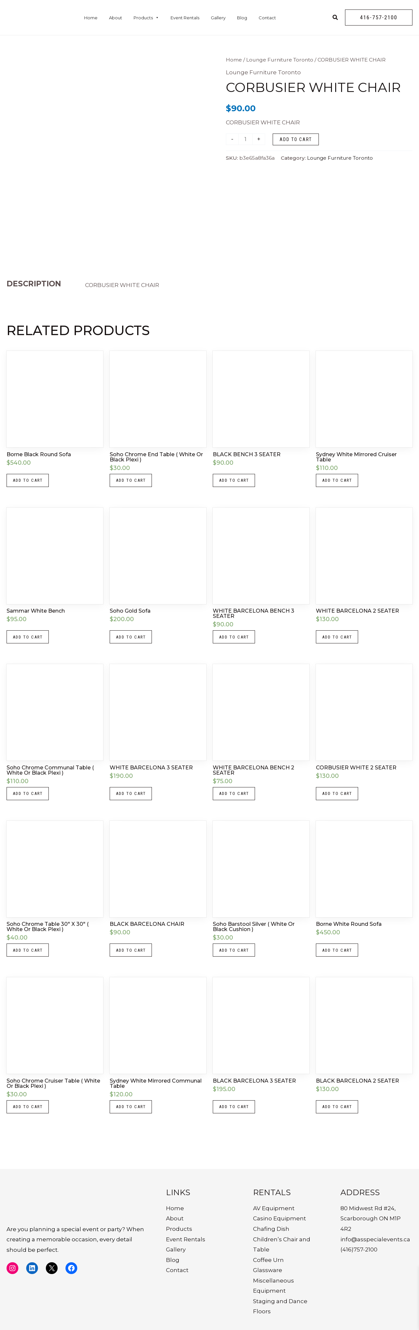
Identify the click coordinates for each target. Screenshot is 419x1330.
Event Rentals (185, 17)
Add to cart (296, 139)
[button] (378, 17)
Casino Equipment (279, 1218)
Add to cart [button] (29, 481)
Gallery (218, 17)
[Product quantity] (245, 139)
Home (91, 17)
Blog (242, 17)
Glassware (267, 1270)
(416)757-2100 (358, 1249)
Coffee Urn (268, 1260)
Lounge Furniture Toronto (279, 60)
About (115, 17)
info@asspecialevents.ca (375, 1239)
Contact (267, 17)
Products (146, 17)
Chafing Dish (271, 1229)
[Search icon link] (335, 18)
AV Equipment (274, 1208)
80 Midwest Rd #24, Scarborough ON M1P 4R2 (370, 1218)
